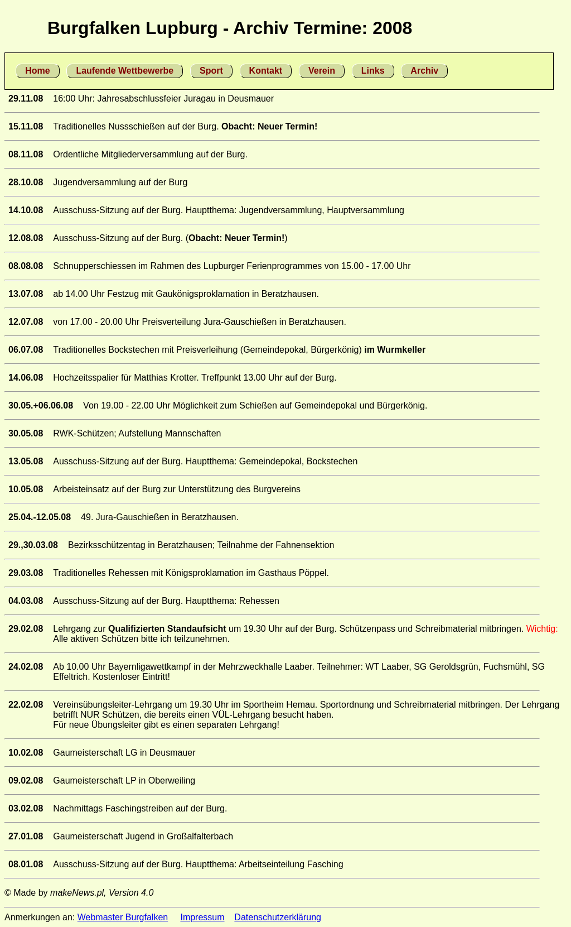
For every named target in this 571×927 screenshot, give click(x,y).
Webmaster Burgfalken (123, 917)
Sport (211, 70)
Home (37, 70)
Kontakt (266, 70)
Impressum (202, 917)
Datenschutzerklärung (277, 917)
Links (373, 70)
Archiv (424, 70)
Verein (321, 70)
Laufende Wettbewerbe (124, 70)
